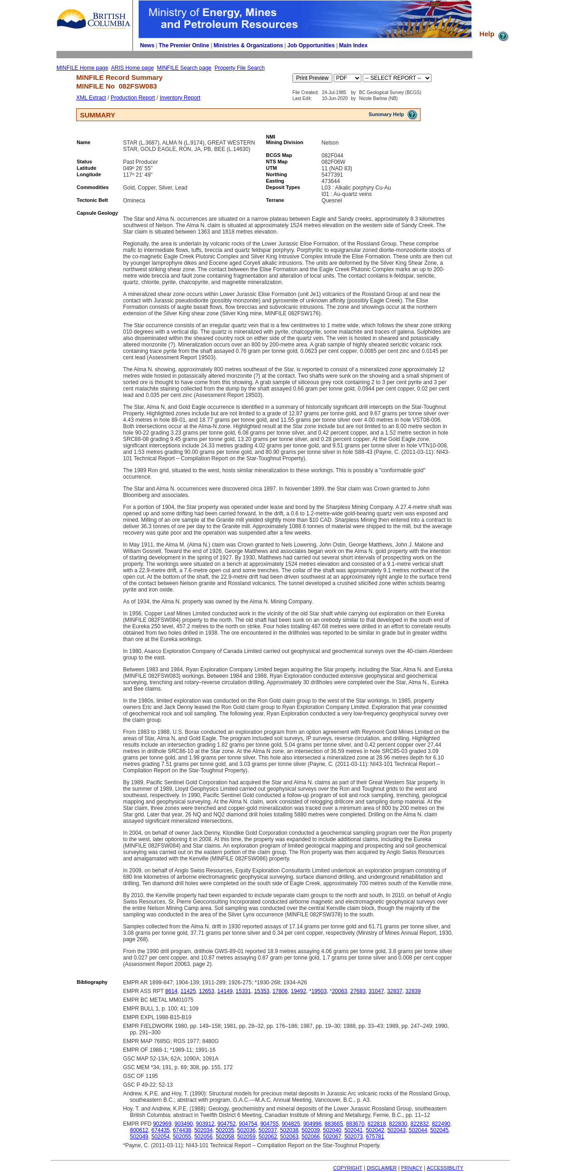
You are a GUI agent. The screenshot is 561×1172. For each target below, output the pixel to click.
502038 (289, 1130)
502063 (289, 1136)
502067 (332, 1136)
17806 (279, 991)
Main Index (353, 45)
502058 (225, 1136)
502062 (267, 1136)
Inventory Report (180, 98)
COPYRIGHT (347, 1168)
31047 (376, 991)
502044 (418, 1130)
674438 (182, 1130)
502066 (311, 1136)
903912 (205, 1124)
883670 (355, 1124)
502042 (375, 1130)
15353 (261, 991)
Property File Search (239, 68)
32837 (394, 991)
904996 (312, 1124)
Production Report (133, 98)
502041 (353, 1130)
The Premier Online (184, 45)
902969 (162, 1124)
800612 (139, 1130)
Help (494, 34)
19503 (318, 991)
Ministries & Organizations (248, 45)
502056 (203, 1136)
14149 (224, 991)
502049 (139, 1136)
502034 (203, 1130)
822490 (441, 1124)
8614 (171, 991)
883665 (334, 1124)
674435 (160, 1130)
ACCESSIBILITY (445, 1168)
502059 (246, 1136)
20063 (339, 991)
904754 (248, 1124)
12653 (206, 991)
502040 (332, 1130)
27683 (357, 991)
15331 (243, 991)
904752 (227, 1124)
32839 (413, 991)
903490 (183, 1124)
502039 (311, 1130)
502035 (225, 1130)
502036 (246, 1130)
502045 (439, 1130)
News (147, 45)
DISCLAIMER (382, 1168)
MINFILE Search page (184, 68)
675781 (375, 1136)
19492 (298, 991)
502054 (160, 1136)
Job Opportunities (311, 45)
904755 (269, 1124)
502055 (182, 1136)
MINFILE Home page (82, 68)
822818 (377, 1124)
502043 (396, 1130)
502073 (353, 1136)
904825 (291, 1124)
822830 (398, 1124)
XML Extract (91, 98)
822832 (419, 1124)
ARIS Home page (132, 68)
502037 (267, 1130)
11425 (188, 991)
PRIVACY (411, 1168)
